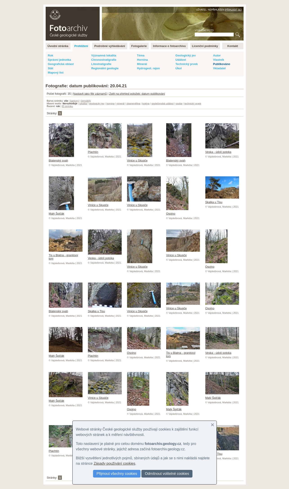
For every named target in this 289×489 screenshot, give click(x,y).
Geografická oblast (61, 64)
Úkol (178, 68)
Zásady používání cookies (114, 463)
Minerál (142, 64)
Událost (180, 59)
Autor (217, 55)
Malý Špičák (61, 212)
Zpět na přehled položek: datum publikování (137, 93)
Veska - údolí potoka (222, 150)
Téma (140, 55)
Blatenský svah (61, 158)
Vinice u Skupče (139, 158)
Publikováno (221, 64)
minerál (120, 103)
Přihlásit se (233, 10)
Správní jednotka (59, 59)
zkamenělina (133, 103)
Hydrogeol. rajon (148, 68)
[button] (212, 425)
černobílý (86, 100)
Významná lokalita (103, 55)
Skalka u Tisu (222, 200)
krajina (146, 103)
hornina (110, 103)
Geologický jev (185, 55)
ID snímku (67, 106)
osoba (179, 103)
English (94, 9)
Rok (50, 55)
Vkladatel (219, 68)
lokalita (83, 103)
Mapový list (56, 72)
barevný (74, 100)
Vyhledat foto (204, 30)
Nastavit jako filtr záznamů (90, 93)
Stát (50, 68)
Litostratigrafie (101, 64)
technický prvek (192, 103)
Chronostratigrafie (103, 59)
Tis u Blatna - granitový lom (66, 255)
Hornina (142, 59)
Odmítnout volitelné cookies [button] (167, 474)
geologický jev (96, 103)
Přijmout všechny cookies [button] (116, 474)
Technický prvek (186, 64)
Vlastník (218, 59)
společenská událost (162, 103)
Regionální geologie (105, 68)
